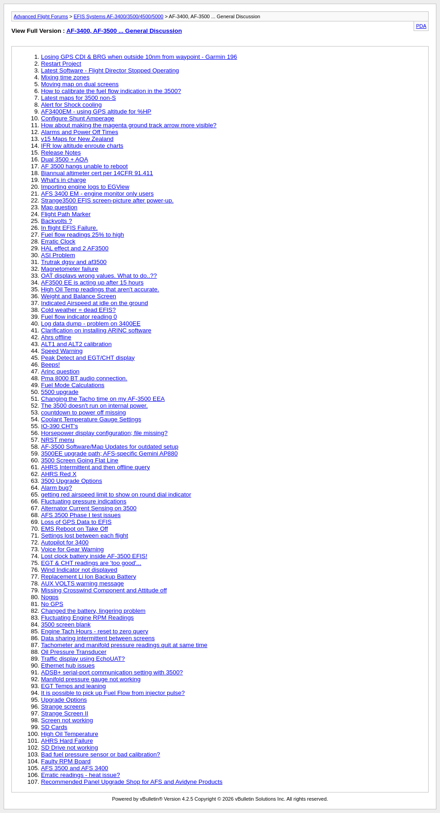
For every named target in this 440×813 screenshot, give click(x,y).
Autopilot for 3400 (64, 542)
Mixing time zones (65, 77)
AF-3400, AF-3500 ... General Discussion (124, 30)
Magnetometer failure (69, 268)
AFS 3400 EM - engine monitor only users (97, 193)
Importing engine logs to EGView (85, 186)
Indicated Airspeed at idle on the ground (94, 303)
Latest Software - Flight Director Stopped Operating (110, 70)
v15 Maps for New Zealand (77, 138)
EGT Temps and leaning (73, 686)
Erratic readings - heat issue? (80, 775)
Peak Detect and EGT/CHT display (88, 357)
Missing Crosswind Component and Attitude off (104, 590)
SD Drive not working (69, 747)
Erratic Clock (58, 241)
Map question (59, 207)
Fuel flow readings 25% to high (82, 234)
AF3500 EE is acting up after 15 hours (92, 282)
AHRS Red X (59, 474)
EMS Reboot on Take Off (74, 528)
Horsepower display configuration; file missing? (104, 433)
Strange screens (63, 706)
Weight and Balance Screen (78, 296)
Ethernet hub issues (68, 665)
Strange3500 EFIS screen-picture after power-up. (107, 200)
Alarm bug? (56, 487)
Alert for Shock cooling (71, 104)
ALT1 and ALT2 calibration (76, 344)
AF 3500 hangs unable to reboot (84, 166)
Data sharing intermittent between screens (98, 638)
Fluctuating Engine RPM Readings (87, 617)
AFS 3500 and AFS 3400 (74, 768)
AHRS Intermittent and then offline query (95, 467)
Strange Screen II (64, 713)
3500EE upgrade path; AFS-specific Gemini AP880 (109, 453)
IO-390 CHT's (59, 426)
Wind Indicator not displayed (79, 569)
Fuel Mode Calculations (72, 385)
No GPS (52, 604)
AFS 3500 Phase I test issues (81, 515)
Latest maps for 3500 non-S (78, 97)
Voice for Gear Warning (72, 549)
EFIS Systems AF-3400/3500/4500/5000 (119, 16)
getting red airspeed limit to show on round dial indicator (116, 494)
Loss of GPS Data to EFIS (76, 521)
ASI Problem (58, 255)
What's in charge (63, 179)
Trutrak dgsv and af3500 (74, 262)
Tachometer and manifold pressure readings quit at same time (124, 645)
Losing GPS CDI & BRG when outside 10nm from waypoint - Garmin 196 (139, 56)
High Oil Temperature (69, 733)
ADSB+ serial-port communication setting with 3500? (112, 672)
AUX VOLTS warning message (82, 583)
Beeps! (50, 364)
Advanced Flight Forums (41, 16)
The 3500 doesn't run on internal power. (94, 405)
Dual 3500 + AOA (64, 159)
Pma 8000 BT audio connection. (84, 378)
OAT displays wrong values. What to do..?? (99, 275)
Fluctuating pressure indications (83, 501)
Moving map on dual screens (79, 84)
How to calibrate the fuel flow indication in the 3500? (111, 91)
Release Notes (61, 152)
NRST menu (57, 439)
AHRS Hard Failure (67, 740)
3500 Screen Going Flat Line (79, 460)
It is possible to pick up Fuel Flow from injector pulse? (113, 692)
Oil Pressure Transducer (74, 651)
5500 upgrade (59, 391)
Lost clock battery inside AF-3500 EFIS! (94, 556)
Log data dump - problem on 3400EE (91, 323)
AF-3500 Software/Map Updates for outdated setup (110, 446)
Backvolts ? (56, 220)
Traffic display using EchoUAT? (83, 658)
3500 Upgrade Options (71, 480)
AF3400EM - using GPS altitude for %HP (96, 111)
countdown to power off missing (83, 412)
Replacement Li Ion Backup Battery (88, 576)
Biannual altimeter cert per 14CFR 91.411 (97, 173)
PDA (421, 26)
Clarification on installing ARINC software (96, 330)
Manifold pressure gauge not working (91, 679)
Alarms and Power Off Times (79, 132)
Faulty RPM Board (66, 761)
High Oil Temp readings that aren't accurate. (100, 289)
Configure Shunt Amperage (77, 118)
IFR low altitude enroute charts (82, 145)
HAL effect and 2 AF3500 (74, 248)
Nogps (50, 597)
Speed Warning (61, 350)
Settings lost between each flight (84, 535)
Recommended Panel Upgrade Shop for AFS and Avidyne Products (131, 781)
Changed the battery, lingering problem (93, 610)
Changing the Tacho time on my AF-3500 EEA (103, 398)
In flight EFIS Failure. (69, 227)
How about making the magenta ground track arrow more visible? (128, 125)
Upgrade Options (64, 699)
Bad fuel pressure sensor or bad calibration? (100, 754)
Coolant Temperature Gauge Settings (91, 419)
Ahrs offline (56, 337)
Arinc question (60, 371)
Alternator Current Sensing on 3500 (89, 508)
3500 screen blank (66, 624)
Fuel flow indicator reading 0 (79, 316)
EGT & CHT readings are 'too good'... (91, 562)
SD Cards (54, 727)
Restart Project (61, 63)
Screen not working (67, 720)
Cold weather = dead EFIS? (78, 309)
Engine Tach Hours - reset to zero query (94, 631)
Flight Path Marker (66, 214)
